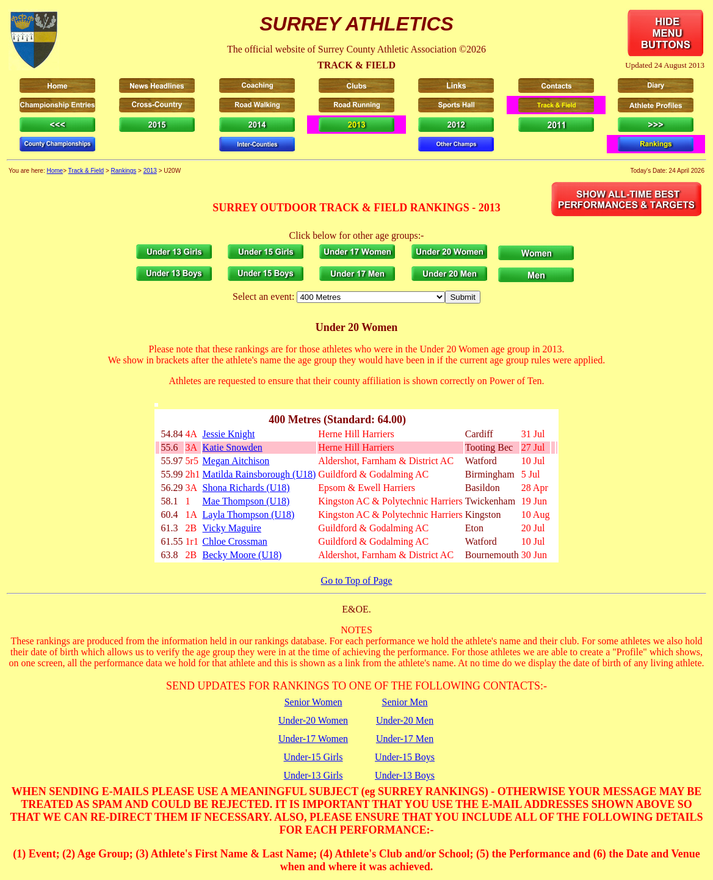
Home (54, 170)
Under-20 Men (404, 720)
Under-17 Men (404, 738)
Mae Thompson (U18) (246, 501)
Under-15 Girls (313, 757)
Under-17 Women (313, 738)
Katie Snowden (232, 447)
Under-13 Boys (405, 775)
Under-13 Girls (313, 775)
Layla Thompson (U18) (249, 514)
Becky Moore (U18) (242, 555)
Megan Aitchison (236, 461)
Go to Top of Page (357, 580)
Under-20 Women (313, 720)
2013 (150, 170)
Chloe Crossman (235, 541)
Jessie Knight (229, 434)
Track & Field (86, 170)
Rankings (124, 170)
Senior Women (313, 702)
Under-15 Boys (405, 757)
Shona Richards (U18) (246, 487)
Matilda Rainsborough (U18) (259, 474)
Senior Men (404, 702)
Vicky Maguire (232, 528)
